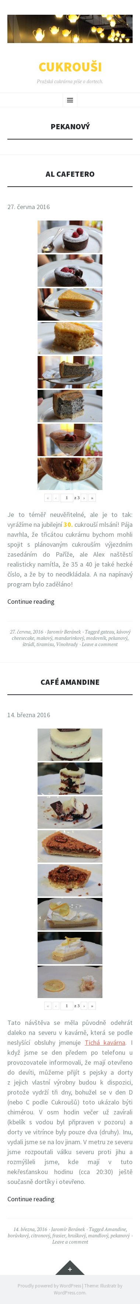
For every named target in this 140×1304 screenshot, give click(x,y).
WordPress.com (69, 1293)
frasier (59, 1235)
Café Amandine (70, 682)
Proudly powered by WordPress (49, 1286)
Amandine (115, 1229)
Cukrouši (70, 67)
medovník (96, 638)
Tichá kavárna (105, 1042)
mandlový (98, 1235)
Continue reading (31, 601)
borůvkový (18, 1235)
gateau (107, 631)
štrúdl (28, 644)
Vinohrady (67, 644)
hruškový (77, 1235)
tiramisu (45, 644)
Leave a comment (100, 644)
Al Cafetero (70, 174)
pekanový (117, 638)
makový (44, 638)
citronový (40, 1235)
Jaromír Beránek (64, 631)
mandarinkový (69, 638)
